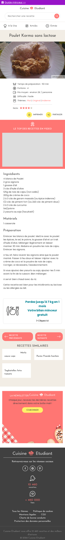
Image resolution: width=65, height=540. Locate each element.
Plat (29, 100)
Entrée (51, 26)
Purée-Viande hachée (48, 360)
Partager (54, 114)
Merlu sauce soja (16, 360)
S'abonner (32, 438)
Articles (31, 26)
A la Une (10, 26)
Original (36, 100)
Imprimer (34, 114)
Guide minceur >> (15, 2)
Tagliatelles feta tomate (16, 391)
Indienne (46, 100)
